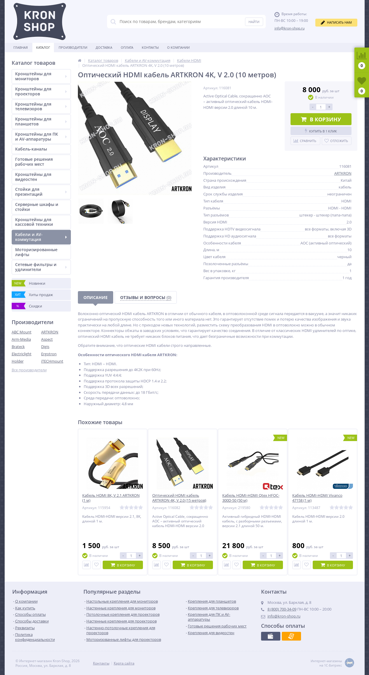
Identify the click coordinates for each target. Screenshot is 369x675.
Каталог (43, 47)
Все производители (29, 370)
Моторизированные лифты (36, 252)
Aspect (47, 339)
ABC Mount (22, 332)
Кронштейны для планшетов (41, 121)
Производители (73, 47)
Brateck (18, 346)
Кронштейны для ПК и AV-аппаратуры (41, 136)
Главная (20, 47)
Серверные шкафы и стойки (36, 207)
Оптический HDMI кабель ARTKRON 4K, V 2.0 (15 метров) (179, 498)
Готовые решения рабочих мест (34, 161)
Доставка (104, 47)
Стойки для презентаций (41, 191)
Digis (45, 346)
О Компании (178, 47)
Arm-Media (21, 339)
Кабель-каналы (31, 149)
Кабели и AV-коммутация (41, 237)
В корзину (321, 119)
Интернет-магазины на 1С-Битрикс (332, 663)
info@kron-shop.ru (289, 28)
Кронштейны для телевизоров (41, 106)
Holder (18, 361)
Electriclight (22, 353)
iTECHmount (52, 361)
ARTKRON (49, 332)
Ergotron (49, 353)
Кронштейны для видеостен (33, 177)
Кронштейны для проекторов (41, 91)
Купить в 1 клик (321, 130)
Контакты (150, 47)
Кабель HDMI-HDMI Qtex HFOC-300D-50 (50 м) (250, 498)
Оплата (127, 47)
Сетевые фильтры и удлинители (41, 267)
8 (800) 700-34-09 (281, 609)
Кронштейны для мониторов (41, 76)
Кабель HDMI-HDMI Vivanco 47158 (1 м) (317, 498)
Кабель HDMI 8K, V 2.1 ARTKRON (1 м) (111, 498)
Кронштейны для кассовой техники (34, 222)
